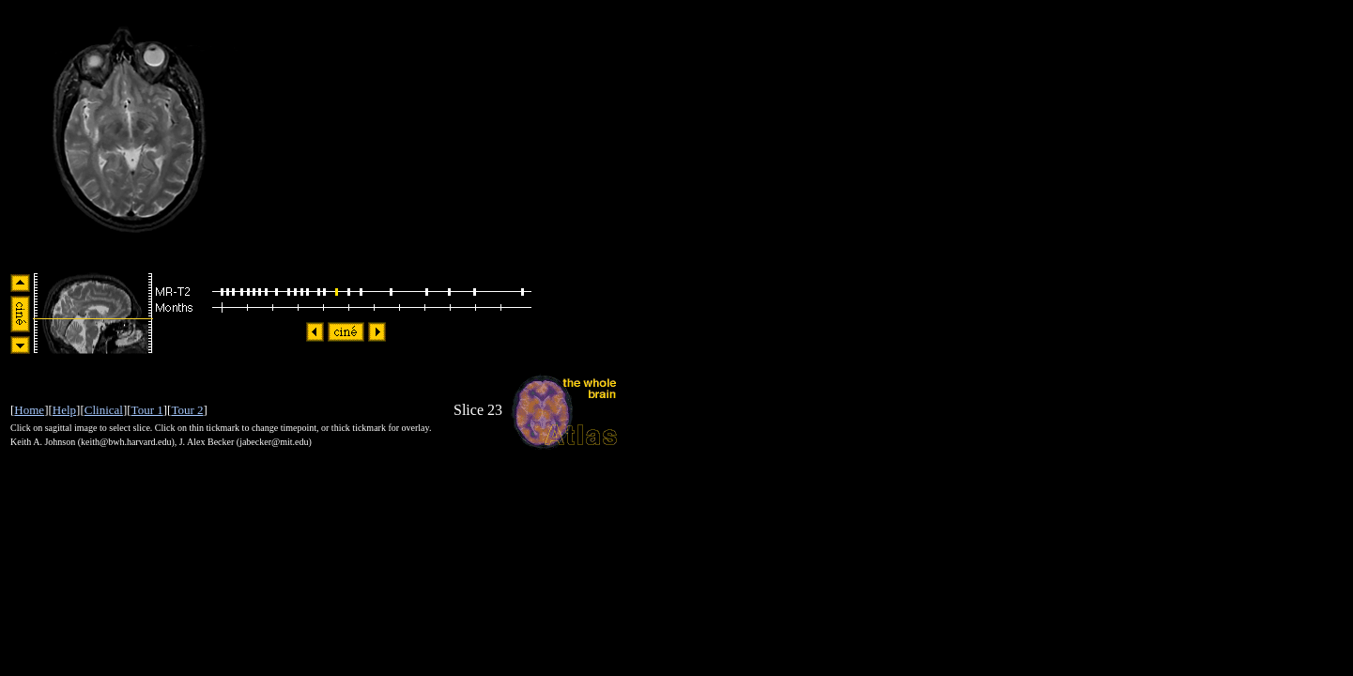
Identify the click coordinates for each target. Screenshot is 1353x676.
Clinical (104, 410)
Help (64, 410)
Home (29, 410)
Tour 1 (147, 410)
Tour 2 (187, 410)
